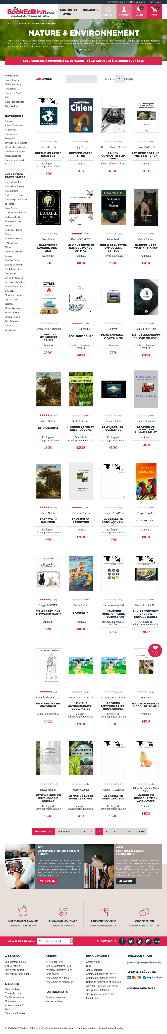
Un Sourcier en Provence (48, 705)
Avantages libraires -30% (58, 969)
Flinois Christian (146, 421)
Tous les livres (12, 75)
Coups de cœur (12, 80)
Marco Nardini (48, 421)
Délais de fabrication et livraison (103, 981)
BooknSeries (11, 208)
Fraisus (8, 256)
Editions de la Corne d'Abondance (14, 240)
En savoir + (126, 880)
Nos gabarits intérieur (97, 989)
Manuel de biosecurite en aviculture (146, 798)
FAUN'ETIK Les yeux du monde (146, 247)
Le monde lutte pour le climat (81, 797)
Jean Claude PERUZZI (48, 697)
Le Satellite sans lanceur (113, 797)
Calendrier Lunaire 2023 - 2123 (48, 248)
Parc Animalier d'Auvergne (113, 336)
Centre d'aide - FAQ (96, 961)
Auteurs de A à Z (13, 93)
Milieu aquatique (13, 156)
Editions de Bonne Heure (13, 232)
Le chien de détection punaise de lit (146, 429)
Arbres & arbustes (13, 125)
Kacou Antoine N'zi (113, 605)
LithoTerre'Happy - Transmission (146, 336)
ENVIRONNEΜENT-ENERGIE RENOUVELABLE (146, 614)
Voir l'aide (47, 880)
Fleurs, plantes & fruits (16, 147)
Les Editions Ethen (14, 278)
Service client (144, 921)
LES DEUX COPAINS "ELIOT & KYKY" (145, 154)
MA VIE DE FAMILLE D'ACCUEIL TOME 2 (145, 705)
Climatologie (11, 134)
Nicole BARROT (145, 147)
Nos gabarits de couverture (100, 994)
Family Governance (14, 251)
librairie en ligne (69, 872)
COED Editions (12, 217)
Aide (158, 2)
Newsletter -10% (54, 961)
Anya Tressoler (146, 513)
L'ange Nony (81, 147)
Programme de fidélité (57, 977)
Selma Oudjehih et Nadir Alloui (145, 789)
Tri (61, 79)
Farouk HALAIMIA (113, 513)
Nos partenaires (53, 1001)
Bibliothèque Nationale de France (16, 201)
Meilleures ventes (13, 84)
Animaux (9, 121)
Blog (151, 2)
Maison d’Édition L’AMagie (13, 288)
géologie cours (80, 336)
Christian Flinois (81, 513)
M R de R (146, 697)
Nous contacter (137, 2)
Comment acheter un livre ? (101, 977)
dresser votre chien (80, 154)
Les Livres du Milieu (15, 282)
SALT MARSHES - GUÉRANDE (113, 428)
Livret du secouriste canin (48, 337)
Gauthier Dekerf (12, 260)
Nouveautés (10, 88)
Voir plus (83, 49)
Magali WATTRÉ (48, 605)
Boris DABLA (48, 147)
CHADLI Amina (81, 329)
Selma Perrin (113, 239)
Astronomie (10, 129)
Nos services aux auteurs (18, 973)
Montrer (110, 79)
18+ (7, 97)
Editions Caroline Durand (13, 223)
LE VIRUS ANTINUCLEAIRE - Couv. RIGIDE (80, 706)
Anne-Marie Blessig (14, 186)
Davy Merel (48, 239)
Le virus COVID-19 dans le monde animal (81, 248)
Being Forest (48, 428)
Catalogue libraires (14, 102)
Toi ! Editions (11, 321)
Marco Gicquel (81, 789)
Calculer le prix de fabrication (102, 985)
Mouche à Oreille (13, 295)
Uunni (8, 325)
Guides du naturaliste (15, 151)
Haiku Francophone (14, 264)
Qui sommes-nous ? (117, 2)
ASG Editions (11, 191)
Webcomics (10, 330)
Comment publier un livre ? (101, 973)
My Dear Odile (12, 299)
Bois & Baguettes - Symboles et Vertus (113, 248)
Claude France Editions (16, 212)
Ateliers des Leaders (14, 195)
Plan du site (92, 998)
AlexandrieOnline (13, 182)
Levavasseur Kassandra (48, 329)
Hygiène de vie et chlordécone (80, 428)
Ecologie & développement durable (16, 140)
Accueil (11, 23)
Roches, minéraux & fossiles (14, 162)
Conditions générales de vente (57, 1028)
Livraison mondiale (63, 921)
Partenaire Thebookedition (12, 306)
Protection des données (111, 1028)
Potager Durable (12, 317)
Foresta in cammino (48, 520)
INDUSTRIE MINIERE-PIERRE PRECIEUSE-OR (113, 614)
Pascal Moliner (48, 789)
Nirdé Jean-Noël (80, 421)
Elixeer (8, 247)
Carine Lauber (145, 239)
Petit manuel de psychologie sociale (48, 798)
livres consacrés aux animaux (93, 43)
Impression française (23, 921)
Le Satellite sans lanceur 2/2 (113, 521)
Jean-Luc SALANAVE (81, 697)
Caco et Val (145, 520)
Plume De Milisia (13, 312)
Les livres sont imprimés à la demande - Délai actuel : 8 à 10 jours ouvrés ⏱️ (83, 60)
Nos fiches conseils (15, 969)
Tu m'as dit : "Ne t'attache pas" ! (48, 613)
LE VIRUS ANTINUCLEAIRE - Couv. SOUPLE (113, 706)
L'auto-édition (12, 965)
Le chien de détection (81, 520)
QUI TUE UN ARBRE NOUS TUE (48, 154)
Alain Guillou (113, 421)
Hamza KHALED (80, 239)
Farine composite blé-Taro (113, 155)
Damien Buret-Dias (145, 329)
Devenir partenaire (55, 997)
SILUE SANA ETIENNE (113, 147)
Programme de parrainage (59, 981)
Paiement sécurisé (103, 921)
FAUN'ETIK (80, 612)
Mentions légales (86, 1028)
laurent (113, 329)
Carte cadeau (11, 106)
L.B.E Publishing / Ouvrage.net (13, 271)
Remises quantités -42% (58, 965)
